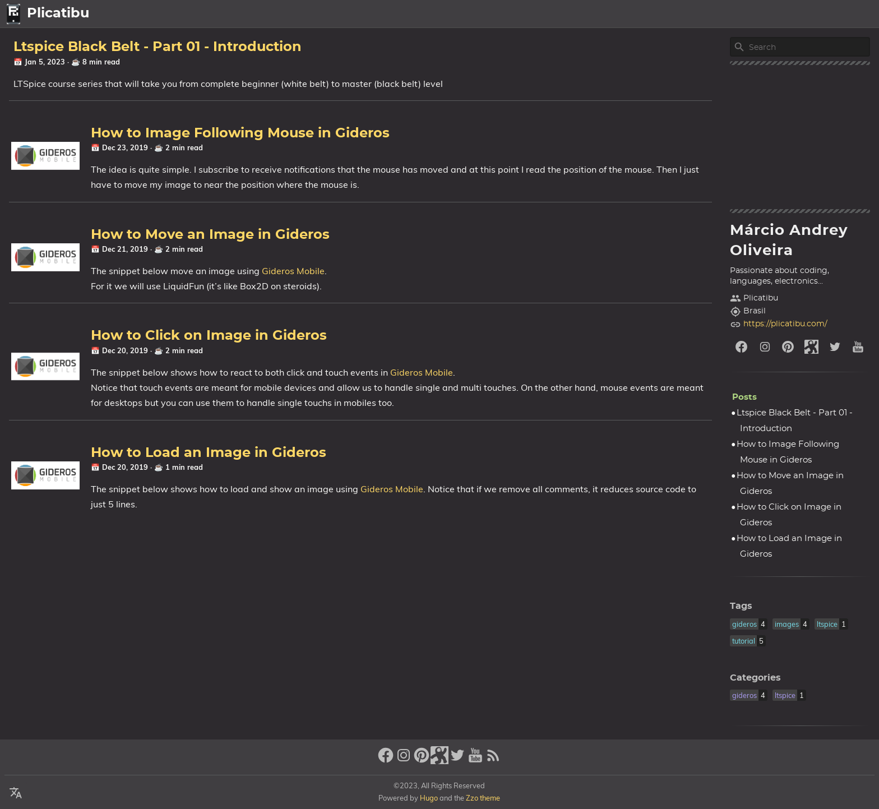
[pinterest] (788, 346)
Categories (755, 677)
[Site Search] (808, 47)
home (743, 14)
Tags (741, 606)
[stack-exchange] (812, 346)
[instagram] (765, 346)
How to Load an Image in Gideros (208, 453)
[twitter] (835, 346)
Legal (857, 14)
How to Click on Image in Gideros (209, 336)
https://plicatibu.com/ (785, 324)
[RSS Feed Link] (493, 760)
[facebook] (741, 346)
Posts (779, 14)
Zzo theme (483, 797)
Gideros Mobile (293, 270)
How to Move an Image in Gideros (210, 235)
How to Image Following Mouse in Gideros (240, 133)
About (815, 14)
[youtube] (858, 346)
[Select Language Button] (711, 14)
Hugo (429, 797)
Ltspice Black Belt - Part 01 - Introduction (157, 47)
